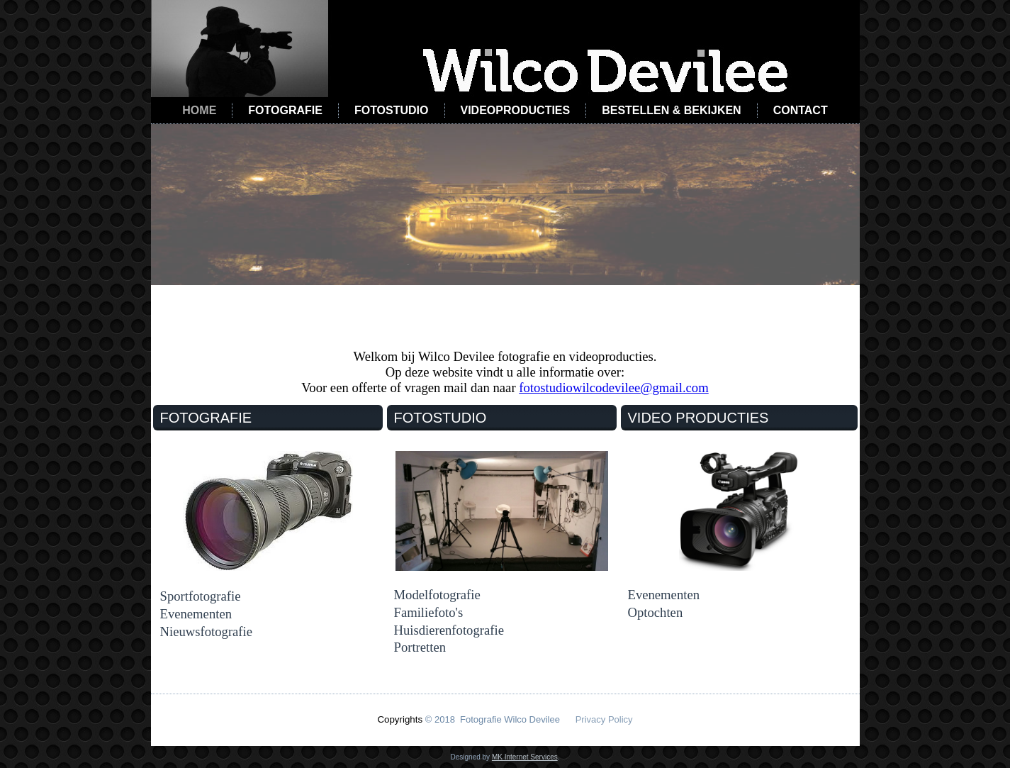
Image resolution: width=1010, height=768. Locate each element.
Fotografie (285, 110)
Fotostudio (391, 110)
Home (199, 110)
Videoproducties (516, 110)
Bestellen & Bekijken (671, 110)
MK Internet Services (525, 757)
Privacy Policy (604, 719)
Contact (800, 110)
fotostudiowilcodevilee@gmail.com (613, 387)
